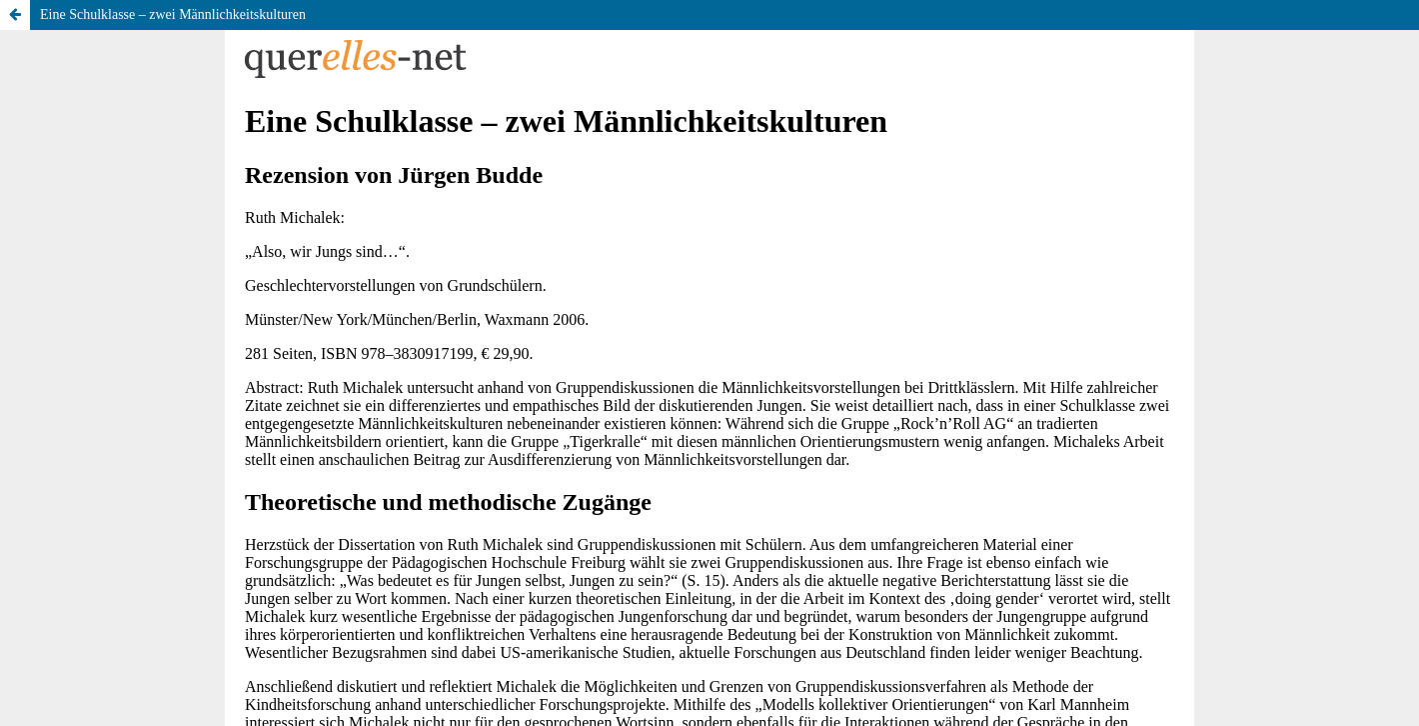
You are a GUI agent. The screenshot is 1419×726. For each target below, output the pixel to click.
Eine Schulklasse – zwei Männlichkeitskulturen (173, 14)
